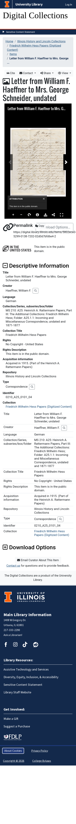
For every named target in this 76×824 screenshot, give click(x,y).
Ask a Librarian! (13, 635)
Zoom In (13, 214)
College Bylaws (41, 761)
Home (9, 41)
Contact (26, 73)
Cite (11, 73)
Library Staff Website (17, 692)
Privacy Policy (39, 751)
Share (46, 73)
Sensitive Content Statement (20, 32)
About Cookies (13, 751)
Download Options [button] (29, 547)
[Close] (44, 198)
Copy (39, 225)
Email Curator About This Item (38, 560)
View (63, 73)
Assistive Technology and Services (26, 669)
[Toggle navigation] (8, 25)
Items (13, 54)
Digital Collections (35, 15)
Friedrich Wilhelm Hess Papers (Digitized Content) (39, 406)
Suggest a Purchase (17, 726)
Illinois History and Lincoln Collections (41, 41)
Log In (68, 4)
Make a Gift (11, 719)
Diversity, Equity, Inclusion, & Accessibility (31, 677)
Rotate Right (29, 214)
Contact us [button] (13, 565)
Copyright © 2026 (13, 761)
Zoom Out (21, 214)
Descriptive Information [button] (36, 265)
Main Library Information (27, 615)
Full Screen (61, 214)
